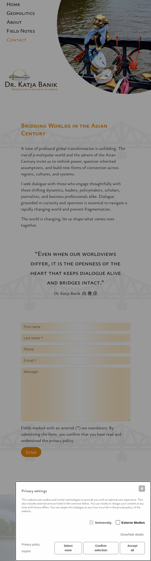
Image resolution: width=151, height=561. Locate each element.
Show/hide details (132, 534)
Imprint (26, 551)
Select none (68, 548)
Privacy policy (31, 544)
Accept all (132, 548)
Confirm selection (100, 548)
